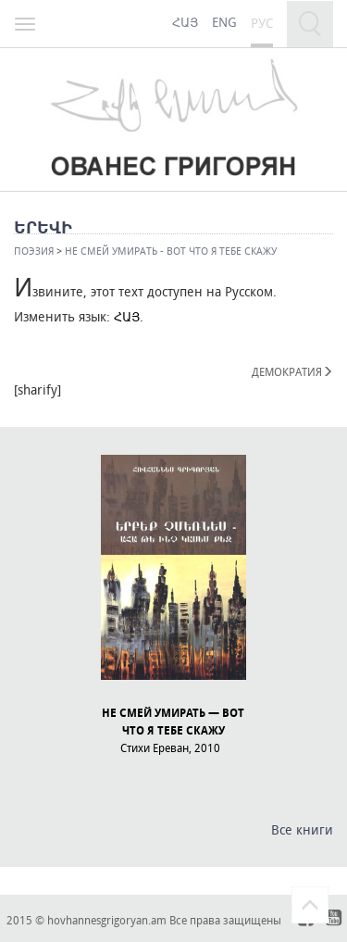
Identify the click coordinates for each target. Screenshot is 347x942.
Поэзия (34, 250)
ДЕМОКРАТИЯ (292, 371)
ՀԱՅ (127, 316)
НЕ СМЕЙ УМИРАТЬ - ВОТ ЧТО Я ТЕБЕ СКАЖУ (171, 250)
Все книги (302, 829)
